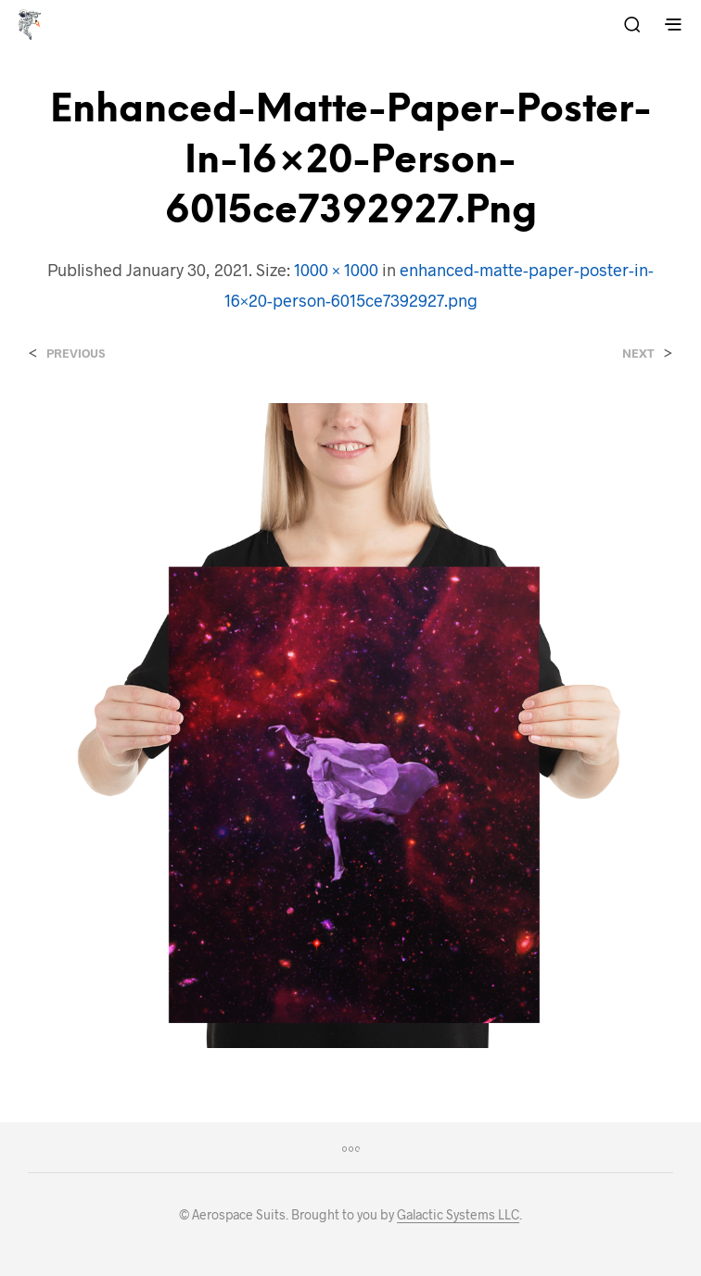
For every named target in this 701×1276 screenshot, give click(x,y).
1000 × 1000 (336, 269)
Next (638, 353)
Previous (75, 353)
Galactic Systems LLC (458, 1214)
